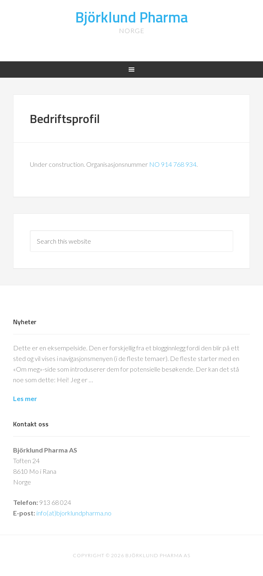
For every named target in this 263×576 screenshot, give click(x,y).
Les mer (25, 398)
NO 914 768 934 (172, 164)
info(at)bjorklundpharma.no (73, 513)
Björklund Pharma (131, 17)
